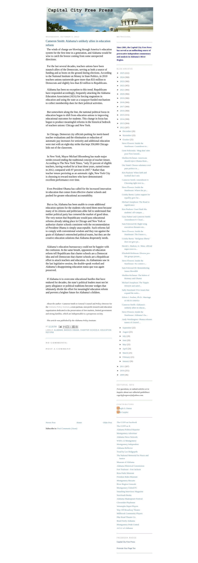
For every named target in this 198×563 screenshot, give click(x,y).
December (127, 131)
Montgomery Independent (128, 444)
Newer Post (51, 422)
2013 (122, 123)
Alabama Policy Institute (59, 307)
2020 (122, 94)
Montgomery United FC (127, 488)
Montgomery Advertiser (127, 433)
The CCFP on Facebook (127, 422)
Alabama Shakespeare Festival (130, 499)
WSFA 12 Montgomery (127, 441)
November (127, 135)
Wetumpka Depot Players (127, 506)
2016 (122, 110)
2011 (122, 366)
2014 (122, 119)
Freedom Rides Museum (127, 477)
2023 (122, 81)
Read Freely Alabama (126, 521)
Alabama (58, 330)
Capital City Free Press (126, 542)
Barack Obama (71, 330)
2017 (122, 106)
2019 (122, 98)
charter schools (89, 330)
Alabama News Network (127, 437)
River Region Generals (126, 484)
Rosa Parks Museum (125, 473)
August (125, 332)
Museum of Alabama (125, 462)
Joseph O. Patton (125, 408)
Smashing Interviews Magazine (130, 491)
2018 (122, 102)
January (126, 361)
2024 (122, 77)
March (125, 353)
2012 (122, 127)
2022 (122, 85)
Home (79, 422)
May (124, 344)
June (124, 340)
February (126, 357)
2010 (122, 370)
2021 (122, 90)
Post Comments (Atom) (67, 428)
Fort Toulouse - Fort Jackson (129, 469)
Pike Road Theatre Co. (126, 517)
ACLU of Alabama (125, 528)
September (127, 327)
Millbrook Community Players (130, 513)
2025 (122, 73)
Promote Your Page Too (126, 548)
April (124, 348)
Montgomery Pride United (128, 524)
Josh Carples (123, 412)
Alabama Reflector (125, 448)
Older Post (107, 422)
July (124, 336)
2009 (122, 375)
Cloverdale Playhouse (126, 502)
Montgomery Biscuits (126, 480)
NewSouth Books (124, 495)
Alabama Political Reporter (128, 429)
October (126, 139)
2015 (122, 115)
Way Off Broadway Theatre (128, 510)
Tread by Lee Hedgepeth (127, 451)
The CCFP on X (123, 426)
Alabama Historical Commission (130, 466)
